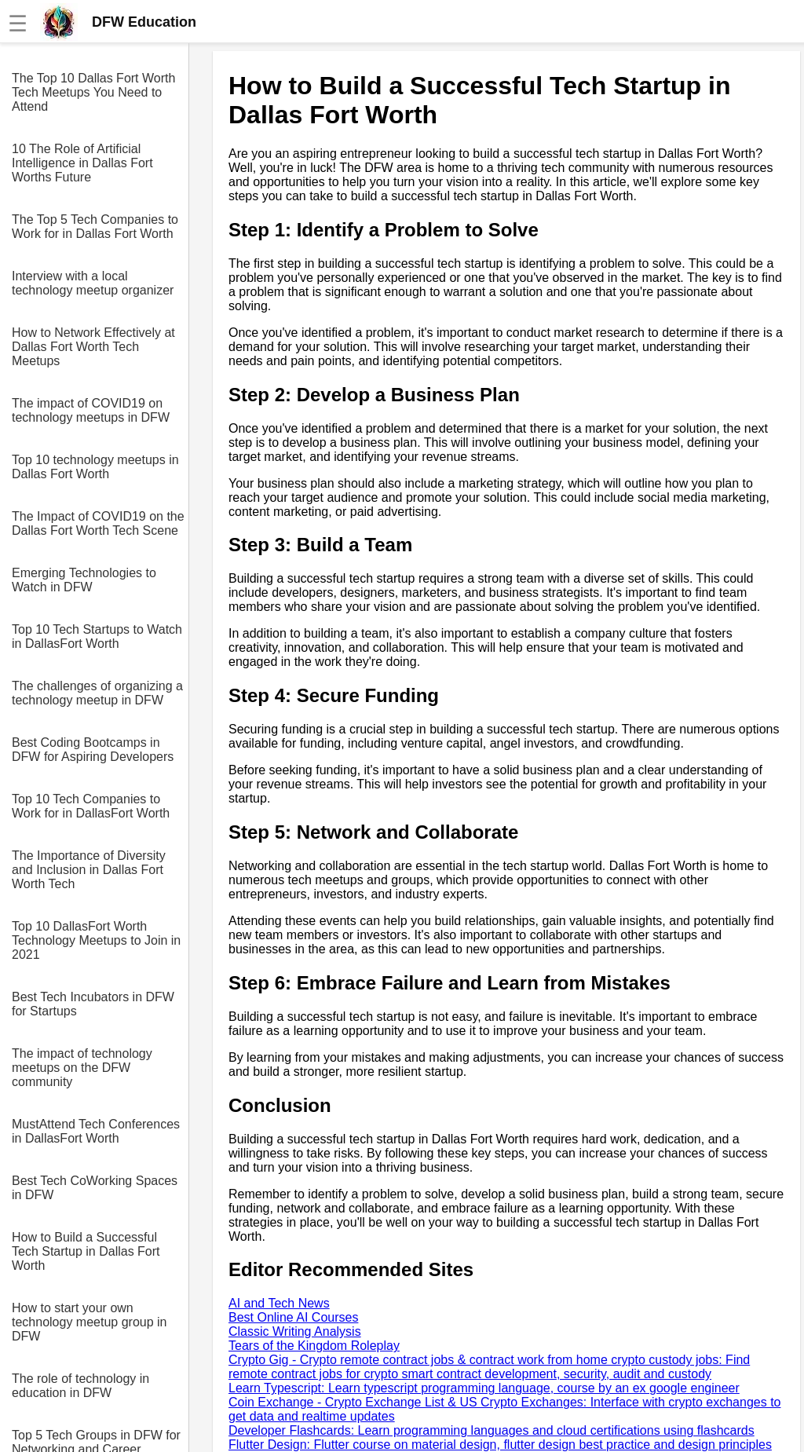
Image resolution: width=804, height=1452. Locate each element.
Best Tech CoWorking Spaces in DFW (94, 1187)
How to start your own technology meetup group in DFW (89, 1322)
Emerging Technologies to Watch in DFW (84, 580)
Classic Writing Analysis (294, 1331)
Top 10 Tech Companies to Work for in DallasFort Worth (91, 806)
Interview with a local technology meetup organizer (93, 283)
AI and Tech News (279, 1303)
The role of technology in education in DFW (80, 1385)
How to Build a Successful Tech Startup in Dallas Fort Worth (86, 1251)
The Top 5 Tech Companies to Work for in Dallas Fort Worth (95, 226)
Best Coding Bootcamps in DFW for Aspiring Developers (93, 749)
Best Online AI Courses (293, 1317)
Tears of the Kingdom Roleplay (314, 1345)
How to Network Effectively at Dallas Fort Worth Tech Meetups (93, 347)
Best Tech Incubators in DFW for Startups (93, 1004)
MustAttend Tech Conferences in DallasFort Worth (96, 1131)
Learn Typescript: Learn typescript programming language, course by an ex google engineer (484, 1388)
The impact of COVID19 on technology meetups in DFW (91, 410)
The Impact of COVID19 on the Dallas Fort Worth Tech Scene (98, 523)
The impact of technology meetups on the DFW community (82, 1067)
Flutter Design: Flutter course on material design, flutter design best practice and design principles (500, 1444)
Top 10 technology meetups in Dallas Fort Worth (95, 467)
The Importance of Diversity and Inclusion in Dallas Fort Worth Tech (89, 870)
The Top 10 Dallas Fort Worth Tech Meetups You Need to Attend (93, 92)
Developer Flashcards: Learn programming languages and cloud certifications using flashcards (491, 1430)
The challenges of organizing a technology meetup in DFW (97, 693)
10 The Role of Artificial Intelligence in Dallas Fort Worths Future (82, 163)
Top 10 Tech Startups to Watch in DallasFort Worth (97, 636)
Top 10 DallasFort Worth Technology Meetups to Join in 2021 (96, 940)
